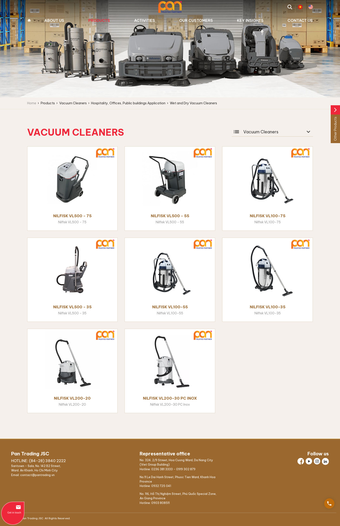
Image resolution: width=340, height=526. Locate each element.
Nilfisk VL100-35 (267, 307)
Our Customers (196, 20)
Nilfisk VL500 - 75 (72, 216)
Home (29, 20)
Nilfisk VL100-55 (170, 307)
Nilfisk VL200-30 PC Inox (170, 398)
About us (54, 20)
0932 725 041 (161, 486)
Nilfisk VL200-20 (72, 398)
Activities (144, 20)
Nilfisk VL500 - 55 (170, 216)
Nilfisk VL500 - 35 (72, 307)
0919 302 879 (185, 469)
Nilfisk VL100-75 (267, 216)
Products (99, 20)
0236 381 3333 (162, 469)
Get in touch (12, 509)
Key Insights (250, 20)
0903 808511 (160, 503)
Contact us (300, 20)
